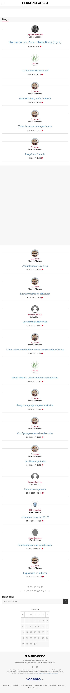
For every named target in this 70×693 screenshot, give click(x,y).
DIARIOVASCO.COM (35, 656)
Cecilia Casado (35, 37)
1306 (31, 587)
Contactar (6, 685)
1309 (42, 587)
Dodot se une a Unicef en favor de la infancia (35, 377)
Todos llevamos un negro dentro (35, 126)
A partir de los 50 (35, 35)
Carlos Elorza (35, 317)
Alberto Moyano (35, 94)
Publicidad (53, 685)
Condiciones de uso (26, 685)
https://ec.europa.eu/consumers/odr (48, 673)
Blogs (5, 19)
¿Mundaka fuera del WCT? (35, 517)
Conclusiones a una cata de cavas (35, 544)
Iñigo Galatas (35, 540)
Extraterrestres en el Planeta (35, 293)
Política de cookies (33, 688)
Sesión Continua (35, 315)
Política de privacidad (40, 685)
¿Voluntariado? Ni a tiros (35, 265)
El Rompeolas (35, 510)
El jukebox (35, 91)
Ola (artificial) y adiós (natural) (35, 98)
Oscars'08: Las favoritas (35, 321)
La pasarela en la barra (35, 572)
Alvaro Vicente (35, 512)
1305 (27, 587)
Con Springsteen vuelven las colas (35, 433)
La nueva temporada (35, 489)
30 (35, 644)
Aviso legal (15, 685)
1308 (38, 587)
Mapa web (61, 685)
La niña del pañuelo (35, 461)
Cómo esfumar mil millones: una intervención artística (35, 349)
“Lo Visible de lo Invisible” (35, 70)
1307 (35, 587)
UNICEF (35, 64)
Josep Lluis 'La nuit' (35, 154)
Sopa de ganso (35, 538)
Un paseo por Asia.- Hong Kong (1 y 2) (35, 42)
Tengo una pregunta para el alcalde (35, 405)
